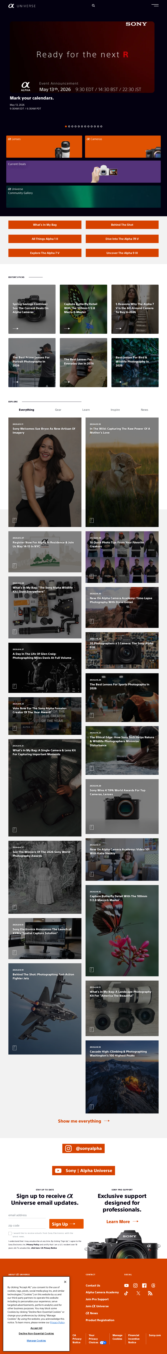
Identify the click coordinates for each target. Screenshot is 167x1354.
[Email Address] (27, 1215)
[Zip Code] (27, 1226)
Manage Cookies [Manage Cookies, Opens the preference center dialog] (36, 1340)
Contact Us (93, 1285)
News (92, 1313)
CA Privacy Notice (49, 1248)
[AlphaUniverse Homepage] (21, 6)
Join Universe (97, 1306)
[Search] (93, 6)
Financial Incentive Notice (133, 1338)
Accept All (36, 1328)
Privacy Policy (32, 1244)
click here (35, 1248)
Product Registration (100, 1320)
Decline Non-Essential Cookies (36, 1333)
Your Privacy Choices (98, 1338)
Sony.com (155, 1335)
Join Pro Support (97, 1299)
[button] (155, 5)
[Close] (65, 1282)
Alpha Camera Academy (102, 1292)
